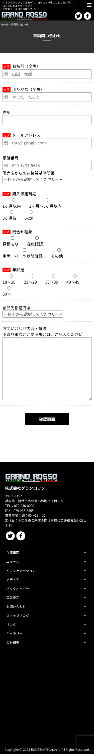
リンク (11, 624)
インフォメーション (21, 570)
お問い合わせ (16, 606)
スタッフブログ (17, 615)
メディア (12, 579)
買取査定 (12, 597)
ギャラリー (14, 633)
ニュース (12, 561)
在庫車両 (12, 552)
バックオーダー (17, 588)
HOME (4, 24)
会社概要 (12, 642)
